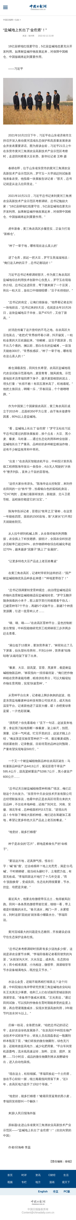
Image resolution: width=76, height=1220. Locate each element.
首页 (10, 1175)
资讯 (38, 1175)
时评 (24, 1175)
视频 (10, 1182)
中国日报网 (8, 20)
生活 (66, 1175)
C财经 (52, 1175)
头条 (17, 20)
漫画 (52, 1182)
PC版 (67, 1191)
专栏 (24, 1182)
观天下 (66, 1182)
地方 (38, 1182)
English (43, 1191)
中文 (55, 1191)
